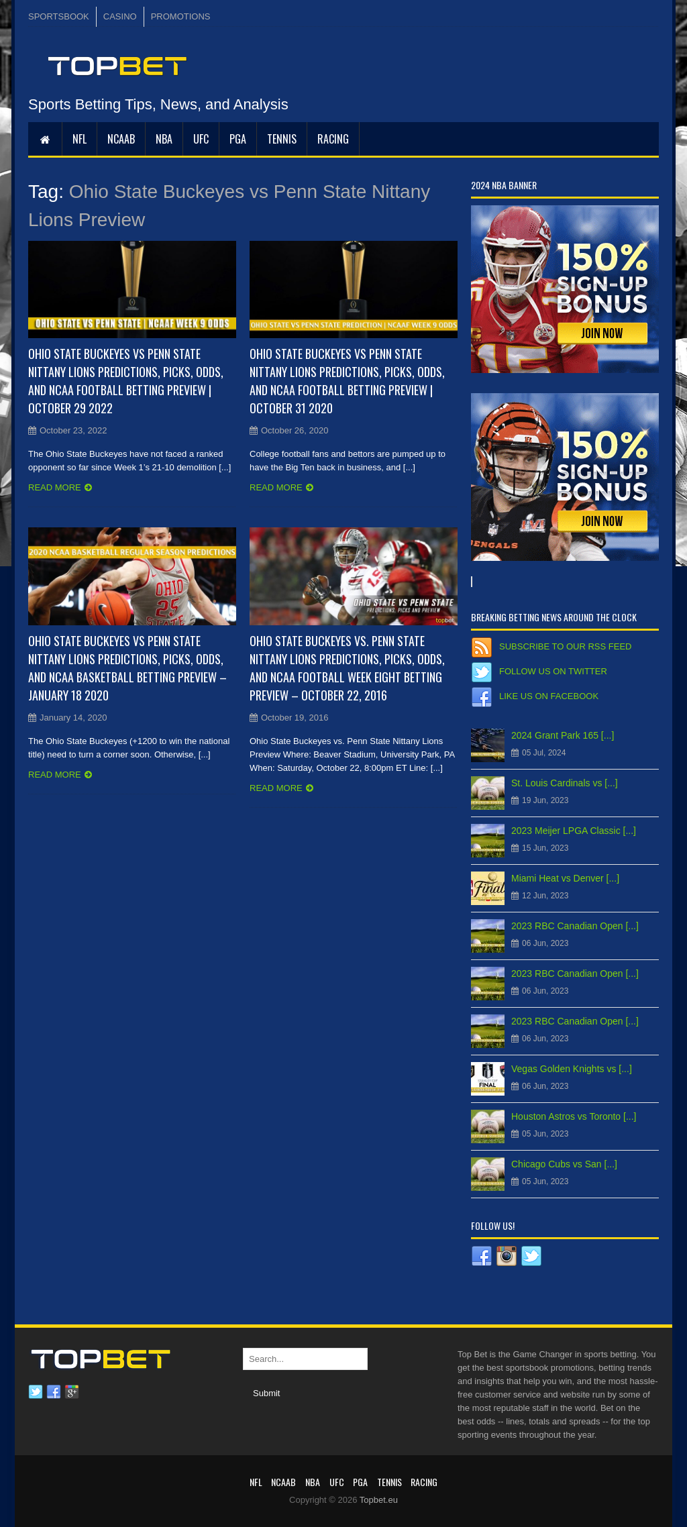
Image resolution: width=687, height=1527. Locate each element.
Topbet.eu (379, 1500)
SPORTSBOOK (58, 16)
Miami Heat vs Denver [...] (565, 878)
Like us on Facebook (548, 696)
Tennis (282, 139)
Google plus (71, 1392)
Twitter (35, 1392)
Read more (54, 487)
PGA (237, 139)
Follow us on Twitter (553, 671)
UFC (201, 139)
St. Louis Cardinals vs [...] (564, 783)
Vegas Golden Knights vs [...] (571, 1068)
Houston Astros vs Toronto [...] (574, 1116)
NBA (164, 139)
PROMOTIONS (181, 16)
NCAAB (121, 139)
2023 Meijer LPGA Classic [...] (573, 830)
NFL (79, 139)
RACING (333, 139)
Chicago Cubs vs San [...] (564, 1164)
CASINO (120, 16)
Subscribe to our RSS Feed (565, 646)
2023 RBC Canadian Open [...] (575, 925)
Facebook (53, 1392)
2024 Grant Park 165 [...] (562, 735)
